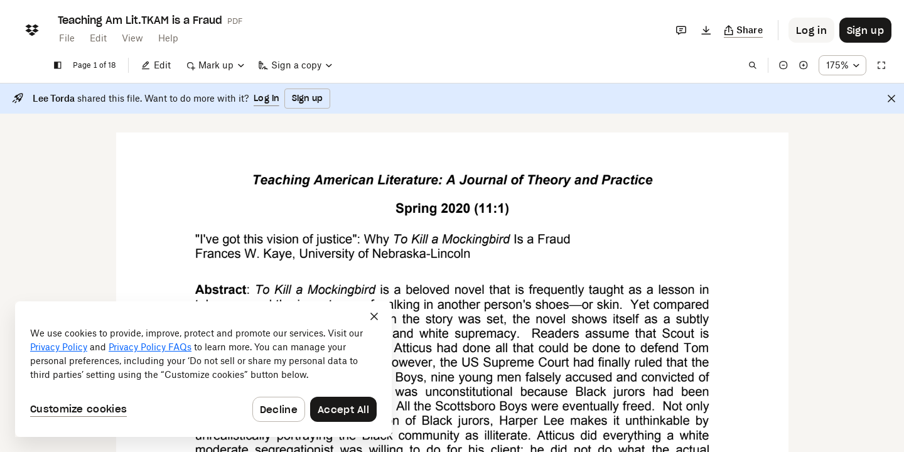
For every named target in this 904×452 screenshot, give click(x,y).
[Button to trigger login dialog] (811, 30)
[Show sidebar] (58, 65)
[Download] (706, 30)
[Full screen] (881, 65)
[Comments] (681, 30)
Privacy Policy (58, 347)
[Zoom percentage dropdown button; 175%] (842, 65)
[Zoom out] (783, 65)
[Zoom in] (804, 65)
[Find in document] (753, 65)
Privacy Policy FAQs (150, 347)
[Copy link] (743, 30)
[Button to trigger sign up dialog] (865, 30)
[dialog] (203, 369)
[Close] (891, 99)
